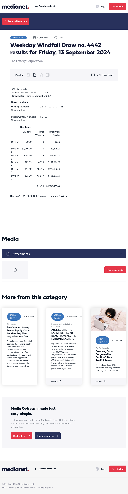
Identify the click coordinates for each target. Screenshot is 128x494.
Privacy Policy (8, 487)
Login (101, 6)
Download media (115, 269)
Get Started (118, 6)
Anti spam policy (45, 487)
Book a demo (21, 435)
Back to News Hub (15, 21)
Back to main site (45, 6)
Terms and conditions (26, 487)
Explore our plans (47, 435)
